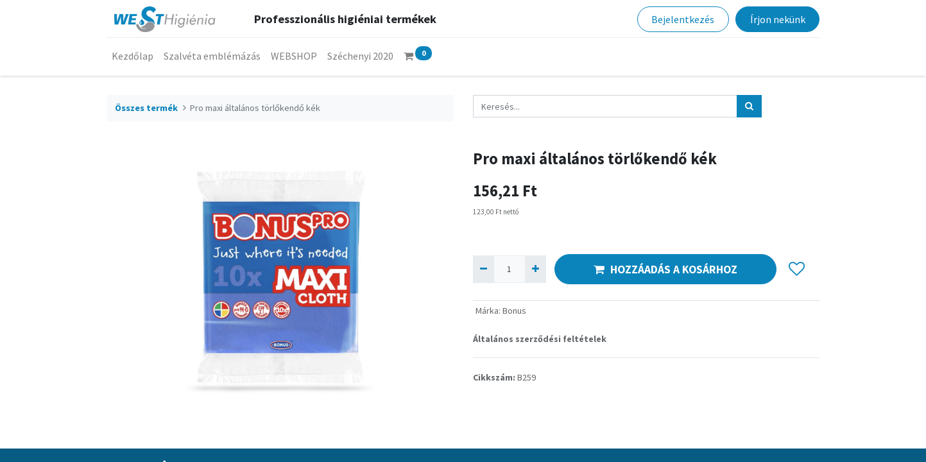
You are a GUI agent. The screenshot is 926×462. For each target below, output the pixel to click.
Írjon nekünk (777, 19)
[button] (797, 269)
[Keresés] (749, 106)
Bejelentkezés (682, 19)
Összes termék (146, 108)
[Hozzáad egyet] (535, 269)
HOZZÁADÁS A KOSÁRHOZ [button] (665, 269)
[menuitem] (133, 56)
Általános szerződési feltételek (539, 339)
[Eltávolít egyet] (483, 269)
